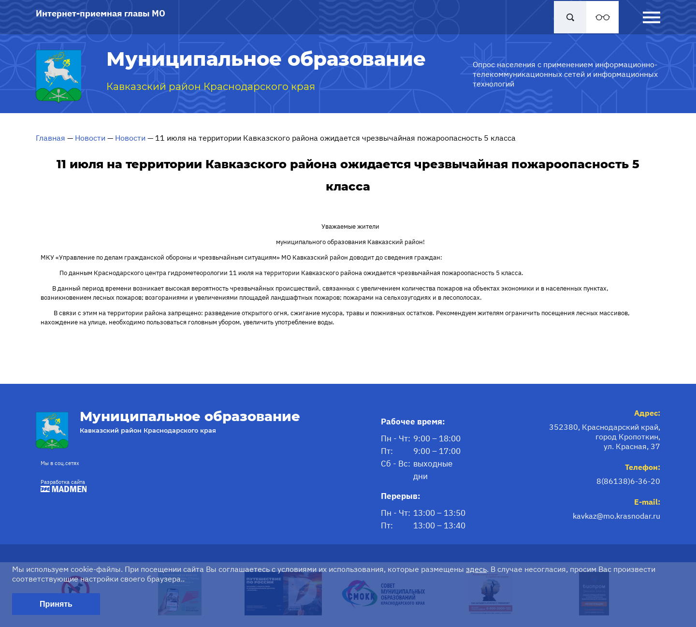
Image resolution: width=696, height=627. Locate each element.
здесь (476, 569)
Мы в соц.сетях (60, 463)
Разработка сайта (61, 486)
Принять (56, 604)
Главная (50, 138)
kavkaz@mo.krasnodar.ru (616, 516)
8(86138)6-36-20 (628, 481)
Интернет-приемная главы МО (100, 13)
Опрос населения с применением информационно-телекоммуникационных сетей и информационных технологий (565, 73)
